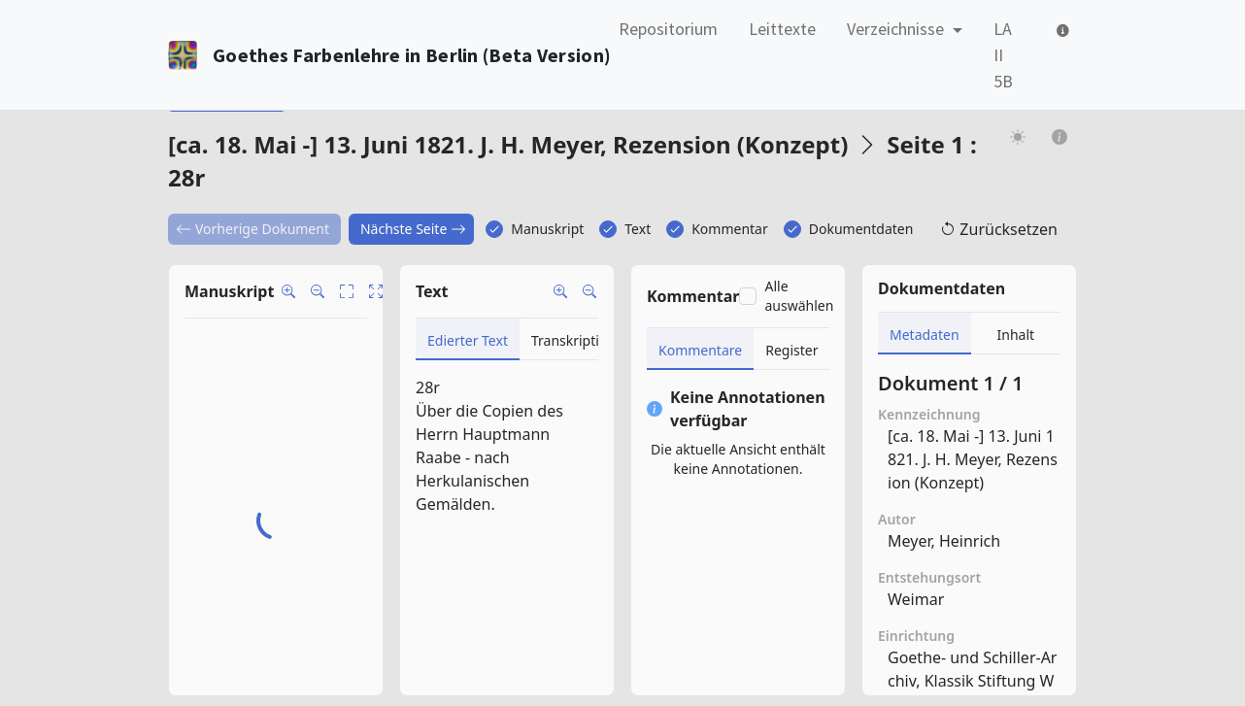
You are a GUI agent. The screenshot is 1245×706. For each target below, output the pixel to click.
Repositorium (668, 28)
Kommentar (729, 228)
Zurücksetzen (999, 229)
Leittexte (782, 28)
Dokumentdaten (861, 228)
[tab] (468, 339)
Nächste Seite (413, 228)
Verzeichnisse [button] (897, 28)
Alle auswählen (798, 296)
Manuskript (547, 228)
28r (428, 387)
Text (637, 228)
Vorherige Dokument (252, 228)
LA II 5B (1003, 54)
